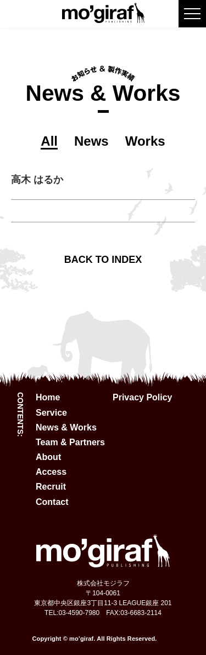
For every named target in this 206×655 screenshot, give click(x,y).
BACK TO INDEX (103, 259)
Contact (52, 502)
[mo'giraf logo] (103, 18)
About (48, 457)
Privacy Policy (142, 397)
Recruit (51, 486)
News (91, 141)
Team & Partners (70, 442)
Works (145, 141)
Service (51, 412)
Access (51, 471)
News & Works (66, 427)
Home (48, 397)
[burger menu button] (192, 13)
